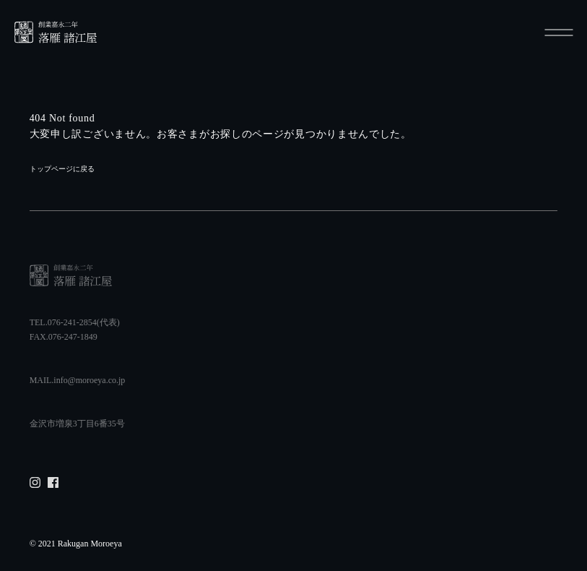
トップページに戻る (62, 169)
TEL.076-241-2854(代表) (75, 322)
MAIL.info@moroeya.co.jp (78, 380)
